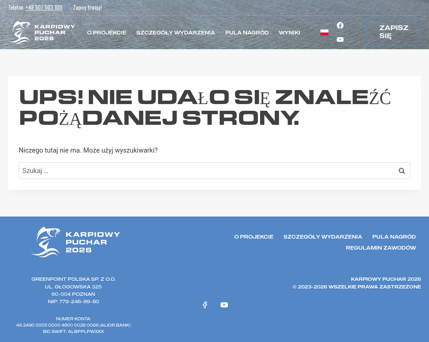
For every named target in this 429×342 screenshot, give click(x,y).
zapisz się (394, 31)
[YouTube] (340, 39)
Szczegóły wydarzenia (175, 32)
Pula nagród (247, 32)
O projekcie (106, 32)
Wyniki (289, 32)
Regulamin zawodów (381, 248)
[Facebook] (340, 25)
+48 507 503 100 (43, 7)
